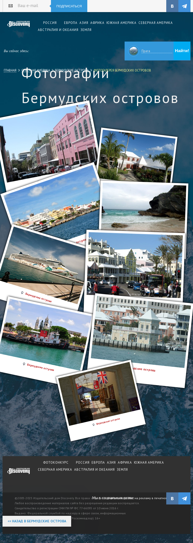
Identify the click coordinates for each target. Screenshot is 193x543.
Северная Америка (35, 70)
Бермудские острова (72, 70)
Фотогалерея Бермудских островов (122, 70)
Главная (10, 70)
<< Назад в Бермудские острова (37, 521)
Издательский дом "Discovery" (18, 27)
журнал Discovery (18, 474)
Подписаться (69, 6)
